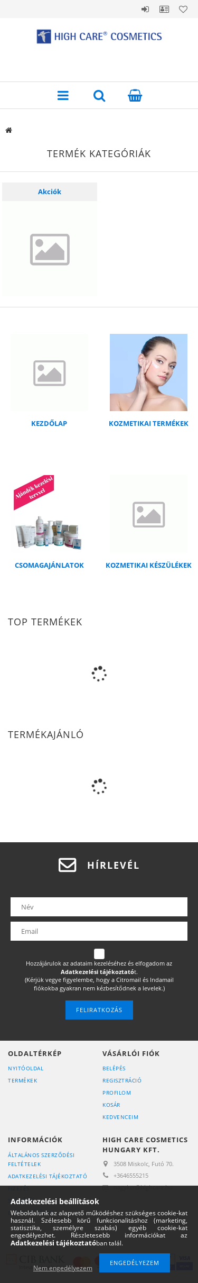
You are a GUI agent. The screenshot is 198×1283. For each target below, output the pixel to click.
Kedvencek (183, 9)
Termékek (22, 1080)
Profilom (116, 1092)
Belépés (145, 9)
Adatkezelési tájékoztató (47, 1176)
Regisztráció (122, 1080)
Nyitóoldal (25, 1068)
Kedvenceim (120, 1117)
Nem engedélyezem (62, 1267)
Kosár (111, 1104)
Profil (164, 9)
